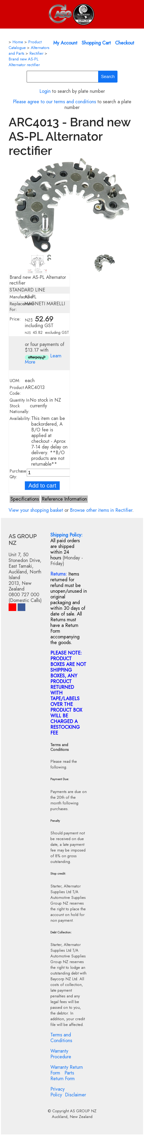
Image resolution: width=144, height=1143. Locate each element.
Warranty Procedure (60, 1054)
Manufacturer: (22, 297)
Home (17, 42)
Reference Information (64, 499)
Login (45, 91)
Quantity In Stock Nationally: (19, 406)
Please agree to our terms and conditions (54, 101)
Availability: (20, 418)
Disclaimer (75, 1094)
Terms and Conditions (61, 1037)
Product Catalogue (25, 44)
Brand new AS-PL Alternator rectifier (24, 62)
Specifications (25, 499)
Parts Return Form (62, 1075)
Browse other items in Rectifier (101, 510)
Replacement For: (22, 307)
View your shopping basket (36, 510)
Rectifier (36, 53)
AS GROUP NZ (83, 1111)
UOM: (15, 381)
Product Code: (17, 390)
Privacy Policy (57, 1092)
